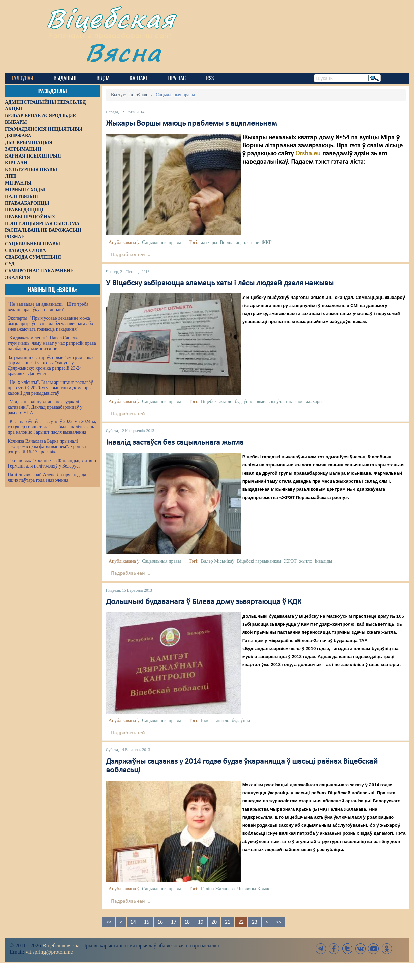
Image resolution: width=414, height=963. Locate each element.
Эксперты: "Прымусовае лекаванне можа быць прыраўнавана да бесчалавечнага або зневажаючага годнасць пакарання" (50, 324)
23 (254, 922)
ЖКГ (267, 242)
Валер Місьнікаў (218, 561)
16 (160, 922)
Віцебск (209, 401)
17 (173, 922)
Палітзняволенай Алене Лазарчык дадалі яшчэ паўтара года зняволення (49, 477)
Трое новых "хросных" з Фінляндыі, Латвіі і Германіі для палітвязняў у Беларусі (52, 463)
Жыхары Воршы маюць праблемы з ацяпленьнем (191, 124)
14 (133, 922)
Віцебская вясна (60, 945)
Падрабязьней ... (130, 254)
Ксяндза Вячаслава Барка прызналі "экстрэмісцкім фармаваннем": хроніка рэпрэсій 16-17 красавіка (47, 446)
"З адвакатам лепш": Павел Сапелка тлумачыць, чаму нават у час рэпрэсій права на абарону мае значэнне (52, 343)
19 (200, 922)
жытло (225, 401)
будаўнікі (244, 401)
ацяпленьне (247, 242)
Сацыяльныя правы (161, 242)
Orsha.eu (308, 153)
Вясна (123, 52)
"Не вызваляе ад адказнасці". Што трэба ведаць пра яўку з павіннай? (48, 307)
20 (214, 922)
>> (279, 922)
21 (227, 922)
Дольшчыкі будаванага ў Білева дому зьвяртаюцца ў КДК (203, 602)
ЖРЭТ (290, 561)
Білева (207, 720)
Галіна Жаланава (218, 888)
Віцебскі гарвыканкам (259, 561)
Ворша (226, 242)
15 (146, 922)
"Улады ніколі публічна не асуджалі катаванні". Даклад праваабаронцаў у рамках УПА (45, 407)
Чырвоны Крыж (253, 888)
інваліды (323, 561)
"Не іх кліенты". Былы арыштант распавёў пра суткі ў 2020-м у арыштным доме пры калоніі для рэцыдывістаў (50, 388)
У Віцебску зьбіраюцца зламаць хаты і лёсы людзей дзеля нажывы (220, 283)
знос (299, 401)
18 (187, 922)
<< (109, 922)
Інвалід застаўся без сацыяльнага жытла (175, 442)
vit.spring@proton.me (49, 952)
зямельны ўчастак (274, 401)
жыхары (209, 242)
